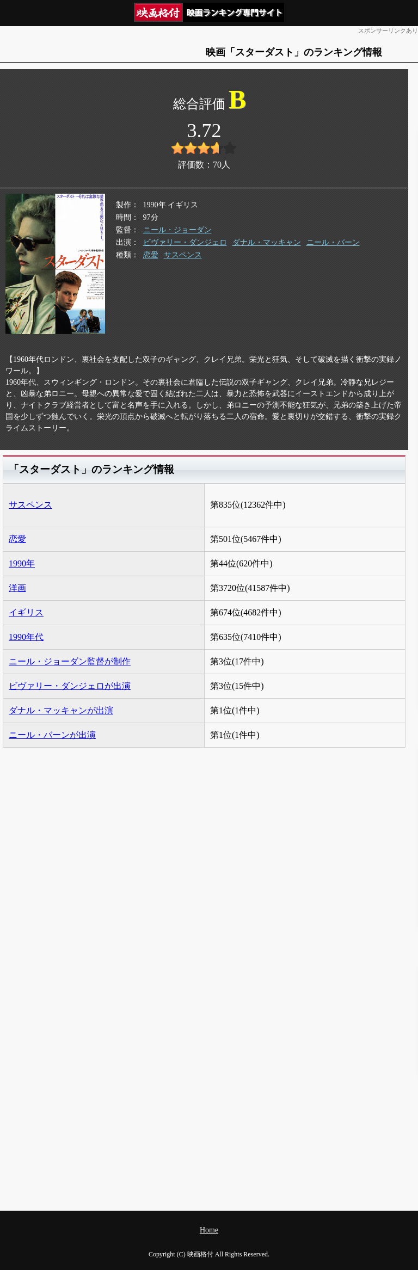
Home (209, 1230)
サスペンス (183, 255)
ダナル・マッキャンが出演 (61, 710)
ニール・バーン (333, 242)
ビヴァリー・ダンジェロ (185, 242)
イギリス (26, 612)
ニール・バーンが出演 (52, 734)
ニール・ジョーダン (177, 230)
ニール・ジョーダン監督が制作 (70, 661)
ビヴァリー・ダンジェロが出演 (70, 686)
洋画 (17, 588)
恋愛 (150, 255)
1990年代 (26, 637)
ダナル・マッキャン (266, 242)
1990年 (22, 563)
